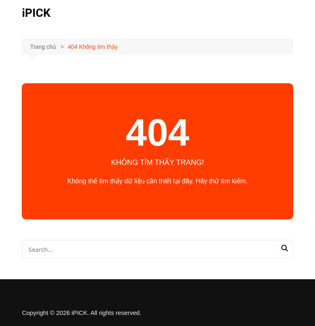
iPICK (36, 13)
